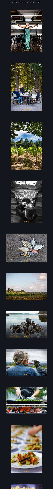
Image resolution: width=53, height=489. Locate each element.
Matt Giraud (19, 2)
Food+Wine (35, 2)
